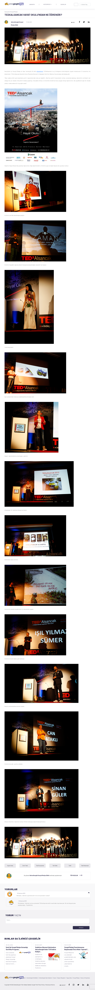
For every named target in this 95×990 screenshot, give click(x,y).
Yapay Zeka (69, 978)
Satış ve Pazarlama (85, 978)
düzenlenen (40, 71)
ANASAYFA (32, 4)
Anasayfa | (7, 11)
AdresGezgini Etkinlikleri (32, 978)
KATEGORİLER (47, 4)
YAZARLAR (63, 4)
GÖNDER (81, 927)
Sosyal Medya (14, 11)
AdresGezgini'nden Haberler (45, 978)
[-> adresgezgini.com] (84, 4)
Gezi (24, 978)
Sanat (54, 978)
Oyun (21, 978)
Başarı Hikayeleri (61, 978)
